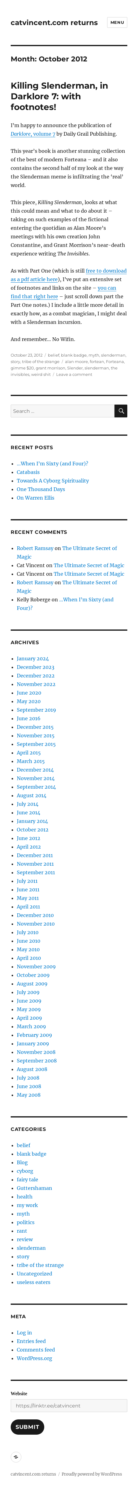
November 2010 (36, 924)
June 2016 (29, 718)
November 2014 (36, 778)
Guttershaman (34, 1188)
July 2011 (27, 881)
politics (25, 1222)
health (25, 1197)
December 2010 (35, 915)
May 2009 (29, 1009)
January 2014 (32, 821)
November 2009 (36, 966)
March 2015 (31, 761)
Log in (24, 1333)
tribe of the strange (41, 361)
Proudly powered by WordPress (92, 1474)
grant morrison (50, 367)
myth (94, 355)
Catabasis (28, 472)
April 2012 (29, 847)
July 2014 (27, 804)
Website (19, 1393)
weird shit (41, 374)
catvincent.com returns (54, 22)
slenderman (113, 355)
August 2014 (31, 795)
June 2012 (28, 838)
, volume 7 (33, 134)
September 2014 (36, 787)
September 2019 (36, 710)
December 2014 (35, 770)
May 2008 (29, 1095)
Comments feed (36, 1350)
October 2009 (33, 975)
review (25, 1239)
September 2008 (37, 1061)
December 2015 (35, 727)
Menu (117, 22)
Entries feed (31, 1341)
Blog (22, 1162)
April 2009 (29, 1018)
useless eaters (33, 1282)
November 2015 (36, 735)
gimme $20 (22, 367)
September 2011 (36, 872)
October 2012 (33, 830)
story (15, 361)
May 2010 (28, 949)
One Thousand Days (41, 489)
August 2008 (32, 1069)
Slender (75, 367)
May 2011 (28, 898)
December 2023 (35, 667)
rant (22, 1231)
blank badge (74, 355)
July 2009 (28, 992)
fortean (97, 361)
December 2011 (35, 855)
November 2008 (36, 1052)
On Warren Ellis (35, 498)
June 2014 (28, 812)
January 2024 (33, 658)
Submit (27, 1427)
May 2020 (29, 701)
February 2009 (34, 1035)
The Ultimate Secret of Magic (89, 565)
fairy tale (27, 1179)
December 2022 (36, 676)
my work (27, 1205)
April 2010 (29, 958)
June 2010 (28, 941)
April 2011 (28, 907)
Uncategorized (34, 1274)
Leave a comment (74, 374)
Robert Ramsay (35, 548)
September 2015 (36, 744)
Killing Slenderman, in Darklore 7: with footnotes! (59, 96)
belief (53, 355)
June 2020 (29, 693)
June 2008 (29, 1086)
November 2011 (35, 864)
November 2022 (36, 684)
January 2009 (33, 1043)
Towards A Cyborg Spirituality (53, 481)
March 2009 (31, 1026)
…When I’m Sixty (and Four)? (52, 463)
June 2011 (28, 889)
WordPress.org (34, 1358)
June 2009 (29, 1001)
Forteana (115, 361)
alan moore (76, 361)
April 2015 (29, 753)
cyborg (25, 1171)
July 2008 (28, 1078)
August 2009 (32, 984)
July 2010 (27, 932)
